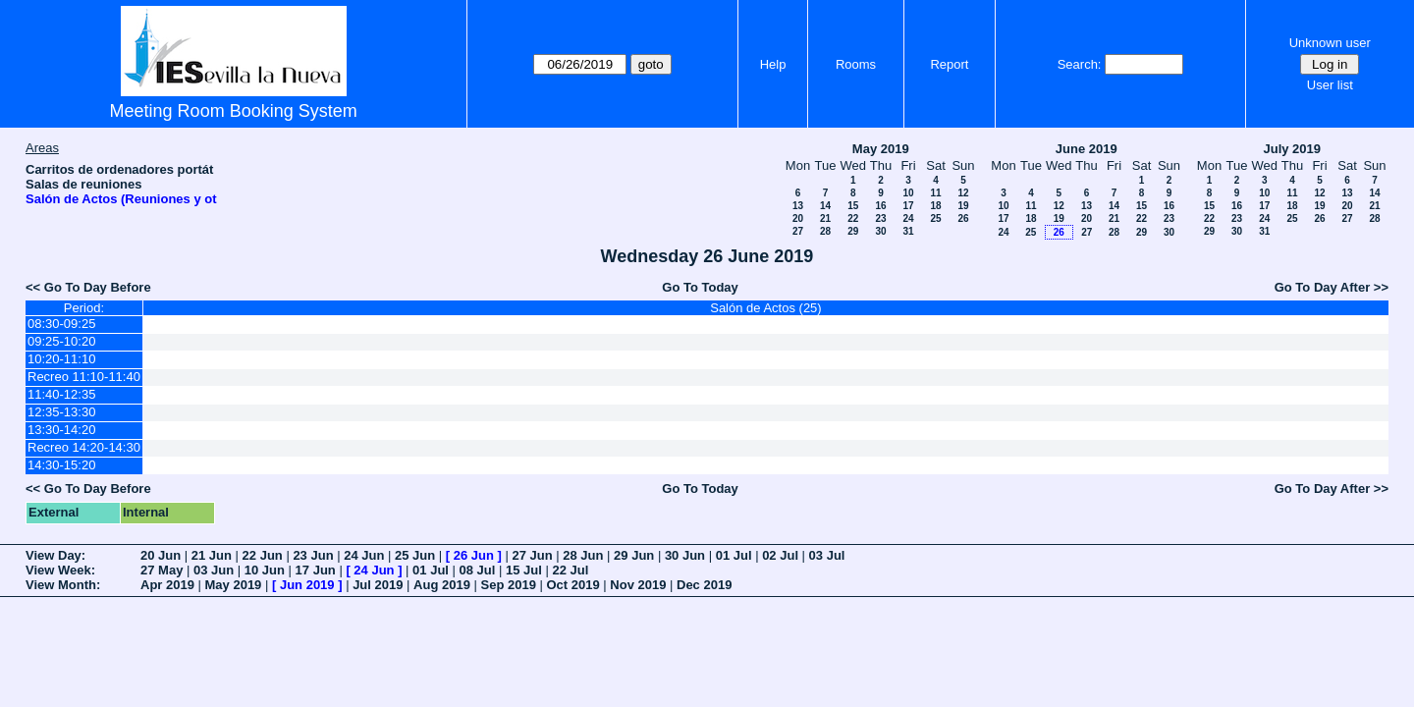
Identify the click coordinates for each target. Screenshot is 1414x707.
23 (880, 218)
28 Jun (583, 555)
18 (935, 205)
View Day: (55, 555)
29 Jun (634, 555)
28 (825, 231)
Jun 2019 (307, 584)
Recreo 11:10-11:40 (83, 376)
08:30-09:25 (61, 323)
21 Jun (211, 555)
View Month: (63, 584)
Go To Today (700, 287)
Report (949, 64)
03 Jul (827, 555)
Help (773, 64)
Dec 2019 (704, 584)
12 (962, 193)
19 (962, 205)
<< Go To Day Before (88, 287)
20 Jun (160, 555)
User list (1330, 85)
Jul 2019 (378, 584)
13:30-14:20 (61, 429)
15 (852, 205)
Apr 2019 (167, 584)
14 (825, 205)
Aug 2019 (441, 584)
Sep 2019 (508, 584)
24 (907, 218)
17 (907, 205)
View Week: (60, 570)
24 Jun (364, 555)
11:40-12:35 (61, 394)
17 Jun (316, 570)
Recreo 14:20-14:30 (83, 447)
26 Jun (474, 555)
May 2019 (880, 148)
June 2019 (1086, 148)
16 (880, 205)
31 (907, 231)
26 (962, 218)
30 (880, 231)
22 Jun (263, 555)
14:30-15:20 (61, 465)
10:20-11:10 (61, 359)
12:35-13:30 (61, 412)
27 (797, 231)
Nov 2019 (638, 584)
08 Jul (478, 570)
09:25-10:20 (61, 341)
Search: (1080, 64)
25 (935, 218)
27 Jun (532, 555)
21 (825, 218)
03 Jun (213, 570)
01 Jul (734, 555)
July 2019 (1292, 148)
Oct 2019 (572, 584)
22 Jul (570, 570)
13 (797, 205)
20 (797, 218)
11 (935, 193)
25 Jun (415, 555)
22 (852, 218)
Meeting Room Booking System (233, 111)
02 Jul (780, 555)
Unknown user (1330, 42)
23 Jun (313, 555)
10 (907, 193)
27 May (161, 570)
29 (852, 231)
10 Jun (265, 570)
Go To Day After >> (1331, 287)
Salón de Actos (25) (765, 307)
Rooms (856, 64)
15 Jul (524, 570)
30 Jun (685, 555)
